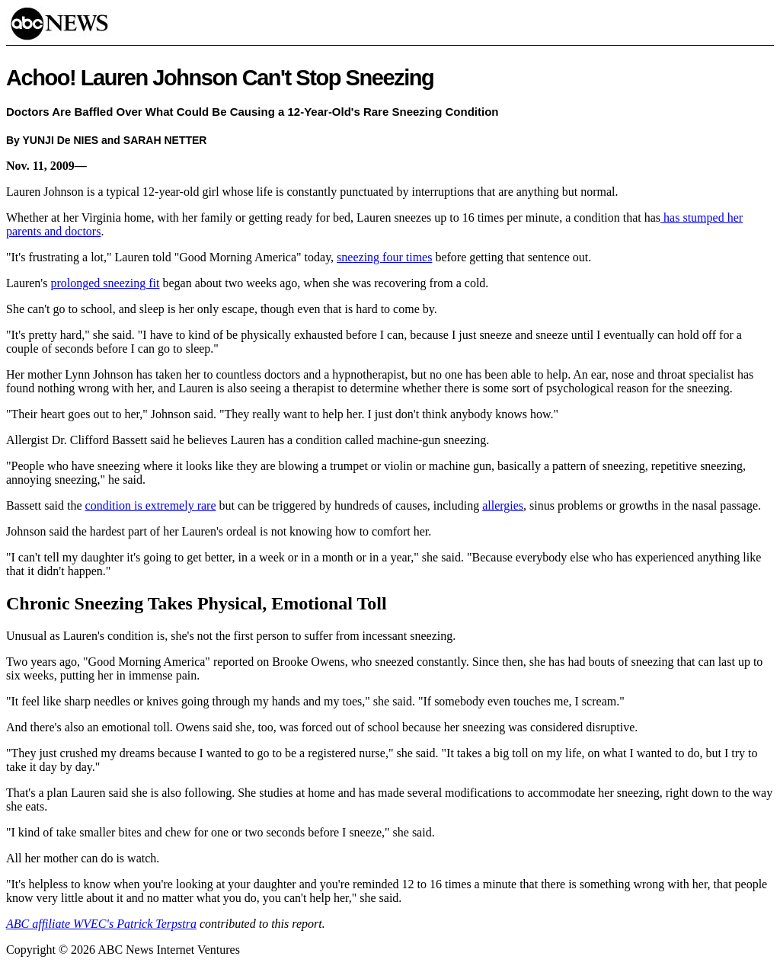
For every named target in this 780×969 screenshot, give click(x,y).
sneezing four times (384, 257)
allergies (502, 505)
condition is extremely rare (150, 505)
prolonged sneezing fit (104, 283)
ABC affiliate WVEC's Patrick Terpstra (101, 923)
